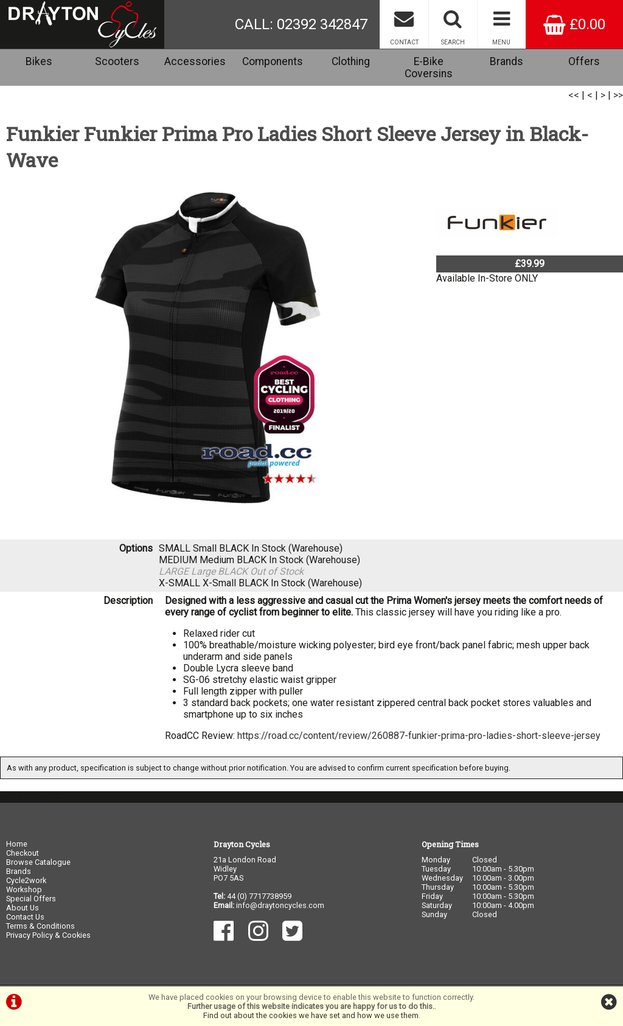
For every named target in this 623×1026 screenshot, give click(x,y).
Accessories (195, 61)
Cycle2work (26, 880)
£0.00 (574, 24)
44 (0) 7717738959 (259, 896)
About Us (22, 907)
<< (573, 95)
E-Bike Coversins (429, 67)
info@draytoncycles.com (280, 905)
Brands (506, 61)
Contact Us (25, 916)
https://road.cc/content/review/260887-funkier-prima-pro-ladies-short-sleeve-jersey (418, 735)
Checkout (22, 853)
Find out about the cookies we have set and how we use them (311, 1015)
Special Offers (31, 898)
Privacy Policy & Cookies (48, 935)
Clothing (351, 61)
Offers (584, 61)
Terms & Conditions (40, 926)
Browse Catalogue (38, 862)
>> (618, 95)
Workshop (24, 889)
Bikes (39, 61)
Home (16, 843)
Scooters (117, 61)
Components (272, 61)
